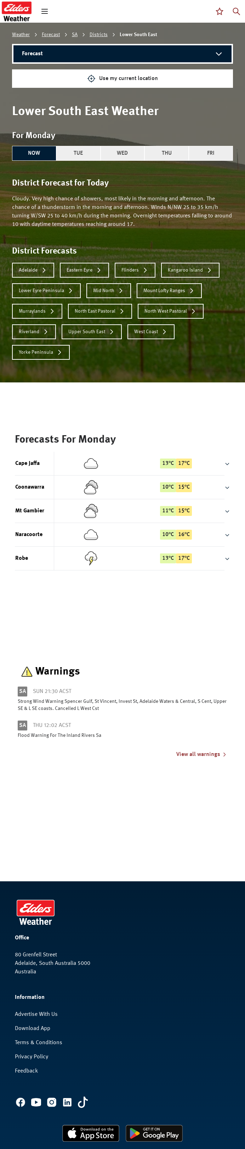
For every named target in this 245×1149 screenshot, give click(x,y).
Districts (99, 34)
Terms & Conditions (38, 1043)
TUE (78, 153)
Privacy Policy (31, 1057)
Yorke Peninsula (41, 352)
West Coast (151, 331)
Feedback (26, 1071)
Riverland (34, 331)
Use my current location (122, 78)
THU (167, 153)
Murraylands (37, 311)
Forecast (51, 34)
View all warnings (201, 754)
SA (75, 34)
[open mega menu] (44, 11)
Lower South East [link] (138, 34)
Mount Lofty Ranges (169, 290)
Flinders (135, 270)
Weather (21, 34)
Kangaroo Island (190, 270)
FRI (211, 153)
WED (122, 153)
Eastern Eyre (84, 270)
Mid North (108, 290)
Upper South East (91, 331)
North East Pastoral (100, 311)
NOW (34, 153)
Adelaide (33, 270)
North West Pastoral (170, 311)
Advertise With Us (36, 1014)
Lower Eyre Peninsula (46, 290)
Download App (32, 1028)
